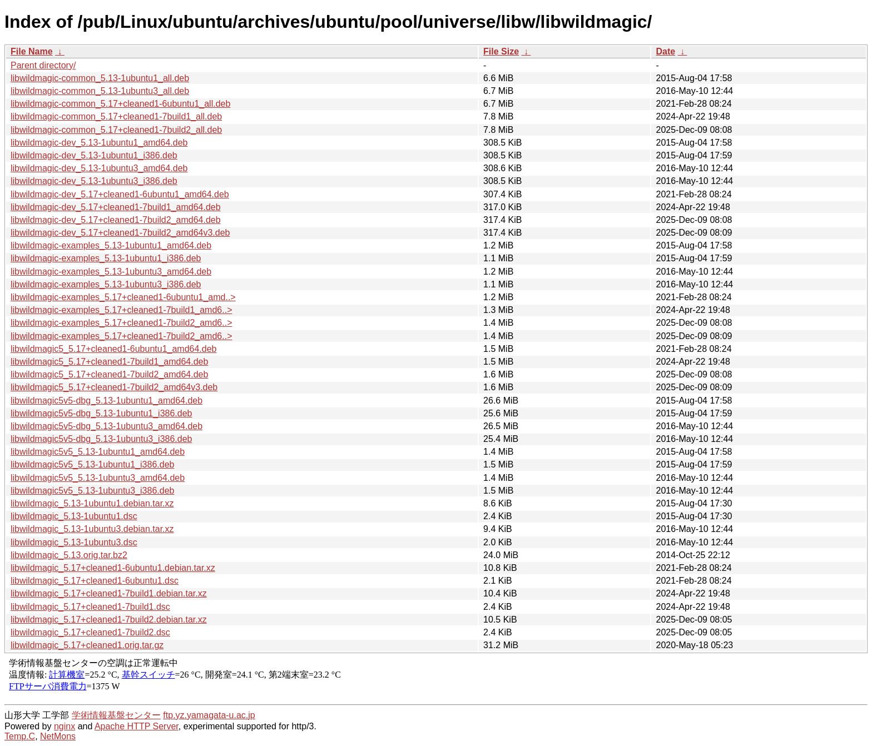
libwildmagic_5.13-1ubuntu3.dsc (74, 542)
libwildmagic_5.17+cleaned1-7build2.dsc (90, 632)
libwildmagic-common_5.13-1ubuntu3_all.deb (100, 91)
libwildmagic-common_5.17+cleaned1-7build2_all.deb (116, 130)
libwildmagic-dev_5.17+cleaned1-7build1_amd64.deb (116, 207)
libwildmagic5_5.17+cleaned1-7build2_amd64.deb (109, 374)
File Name (32, 51)
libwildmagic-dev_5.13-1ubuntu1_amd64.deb (99, 142)
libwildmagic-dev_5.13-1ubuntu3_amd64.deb (99, 168)
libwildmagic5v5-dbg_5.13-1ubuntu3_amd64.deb (106, 426)
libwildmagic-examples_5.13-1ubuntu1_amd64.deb (111, 245)
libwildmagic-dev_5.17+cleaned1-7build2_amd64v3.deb (120, 232)
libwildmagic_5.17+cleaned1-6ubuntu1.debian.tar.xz (113, 568)
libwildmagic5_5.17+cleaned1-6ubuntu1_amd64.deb (114, 349)
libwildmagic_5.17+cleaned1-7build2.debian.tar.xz (109, 619)
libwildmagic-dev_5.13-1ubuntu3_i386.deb (94, 181)
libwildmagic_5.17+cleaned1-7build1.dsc (90, 606)
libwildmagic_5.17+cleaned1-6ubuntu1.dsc (95, 580)
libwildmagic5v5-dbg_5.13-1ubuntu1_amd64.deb (106, 400)
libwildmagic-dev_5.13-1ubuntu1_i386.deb (94, 155)
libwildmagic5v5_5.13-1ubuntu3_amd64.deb (98, 478)
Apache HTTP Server (137, 726)
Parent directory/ (43, 65)
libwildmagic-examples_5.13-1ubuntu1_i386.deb (106, 258)
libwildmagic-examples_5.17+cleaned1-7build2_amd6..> (121, 322)
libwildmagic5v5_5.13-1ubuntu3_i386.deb (92, 490)
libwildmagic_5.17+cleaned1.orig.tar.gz (87, 645)
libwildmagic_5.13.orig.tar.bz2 (69, 555)
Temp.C (19, 736)
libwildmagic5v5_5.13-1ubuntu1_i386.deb (92, 464)
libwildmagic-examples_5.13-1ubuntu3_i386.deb (106, 284)
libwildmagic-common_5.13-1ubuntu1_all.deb (100, 78)
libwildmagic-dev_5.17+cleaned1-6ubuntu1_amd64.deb (120, 194)
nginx (64, 726)
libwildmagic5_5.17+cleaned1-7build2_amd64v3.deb (114, 387)
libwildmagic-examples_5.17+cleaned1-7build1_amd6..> (121, 310)
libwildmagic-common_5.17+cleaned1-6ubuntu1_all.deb (120, 103)
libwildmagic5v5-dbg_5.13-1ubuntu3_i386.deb (101, 439)
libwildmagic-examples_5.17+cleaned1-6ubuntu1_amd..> (123, 297)
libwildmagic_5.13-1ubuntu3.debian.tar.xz (92, 529)
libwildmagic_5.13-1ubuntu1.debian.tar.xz (92, 503)
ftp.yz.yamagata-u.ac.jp (209, 715)
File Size (501, 51)
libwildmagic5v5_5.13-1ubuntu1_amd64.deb (98, 451)
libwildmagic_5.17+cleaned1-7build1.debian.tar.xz (109, 593)
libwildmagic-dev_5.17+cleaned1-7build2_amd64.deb (116, 220)
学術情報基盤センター (116, 715)
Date (665, 51)
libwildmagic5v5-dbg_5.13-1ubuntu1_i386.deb (101, 413)
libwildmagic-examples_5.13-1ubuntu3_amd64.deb (111, 271)
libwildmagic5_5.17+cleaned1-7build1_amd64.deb (109, 361)
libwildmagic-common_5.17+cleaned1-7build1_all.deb (116, 116)
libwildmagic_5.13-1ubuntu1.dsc (74, 516)
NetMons (58, 736)
